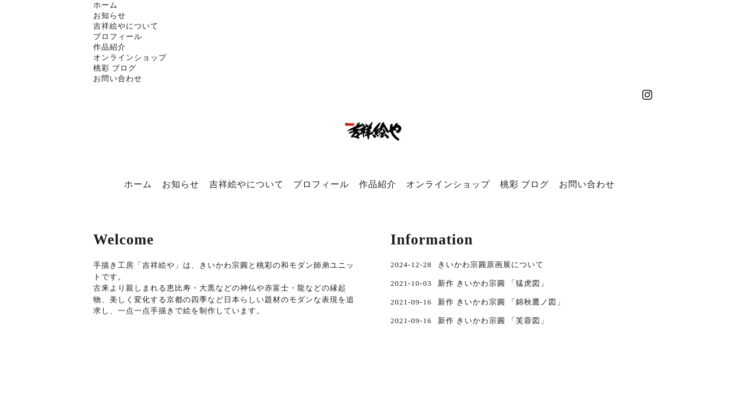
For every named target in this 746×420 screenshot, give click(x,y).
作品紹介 (109, 47)
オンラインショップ (130, 57)
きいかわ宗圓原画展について (491, 264)
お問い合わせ (117, 78)
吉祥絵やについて (126, 26)
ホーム (105, 5)
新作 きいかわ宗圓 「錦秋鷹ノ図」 (501, 302)
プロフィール (117, 36)
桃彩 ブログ (114, 68)
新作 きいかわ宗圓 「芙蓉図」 (493, 320)
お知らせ (109, 15)
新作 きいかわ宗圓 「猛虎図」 (493, 283)
